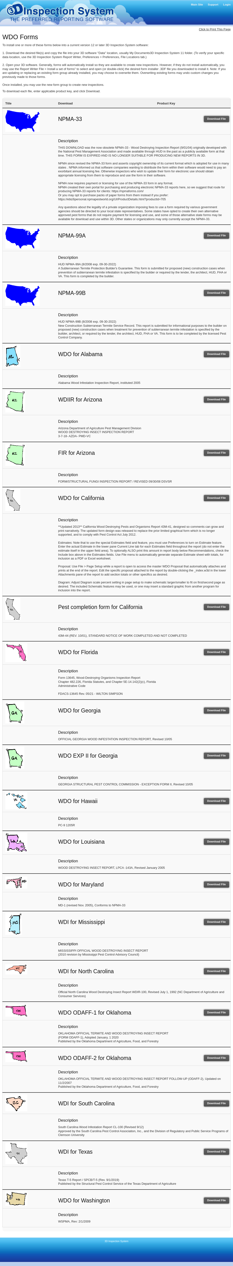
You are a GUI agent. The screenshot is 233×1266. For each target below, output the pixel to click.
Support (213, 4)
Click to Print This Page (215, 29)
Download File (216, 118)
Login (227, 4)
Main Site (197, 4)
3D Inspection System (117, 1241)
